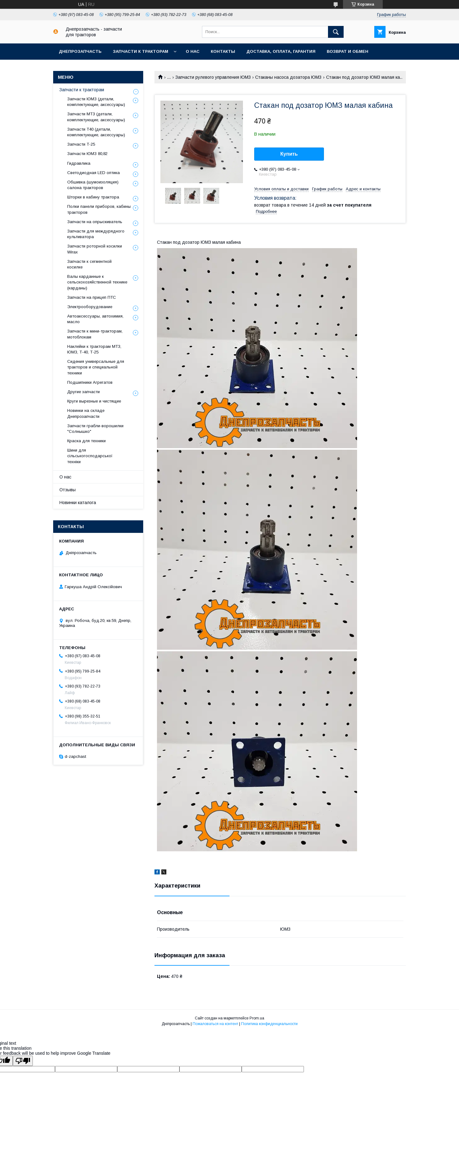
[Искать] (336, 32)
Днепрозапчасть (80, 51)
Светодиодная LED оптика (93, 172)
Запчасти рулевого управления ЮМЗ (213, 77)
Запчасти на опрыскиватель (94, 221)
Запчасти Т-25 (81, 144)
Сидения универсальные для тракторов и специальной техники (95, 367)
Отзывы (67, 489)
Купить (289, 154)
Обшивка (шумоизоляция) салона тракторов (93, 185)
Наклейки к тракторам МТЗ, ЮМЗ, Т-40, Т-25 (94, 349)
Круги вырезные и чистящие (94, 401)
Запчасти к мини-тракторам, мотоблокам (95, 334)
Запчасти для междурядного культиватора (95, 234)
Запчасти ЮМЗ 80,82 (87, 153)
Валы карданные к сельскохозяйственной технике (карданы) (97, 282)
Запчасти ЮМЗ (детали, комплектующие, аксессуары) (96, 102)
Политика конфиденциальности (269, 1024)
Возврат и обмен (347, 51)
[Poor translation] (23, 1061)
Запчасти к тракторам (140, 51)
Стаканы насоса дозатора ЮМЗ (288, 77)
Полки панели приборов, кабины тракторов (99, 209)
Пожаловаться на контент (215, 1024)
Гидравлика (78, 163)
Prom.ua (257, 1018)
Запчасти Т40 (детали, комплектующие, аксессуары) (96, 132)
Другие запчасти (83, 391)
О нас (192, 51)
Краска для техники (86, 440)
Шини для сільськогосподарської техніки (90, 456)
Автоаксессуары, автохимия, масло (95, 319)
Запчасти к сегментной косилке (89, 264)
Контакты (223, 51)
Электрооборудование (89, 306)
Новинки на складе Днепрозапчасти (85, 413)
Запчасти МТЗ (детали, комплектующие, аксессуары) (96, 117)
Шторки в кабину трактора (93, 197)
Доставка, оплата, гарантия (280, 51)
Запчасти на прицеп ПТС (91, 297)
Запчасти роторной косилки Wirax (94, 249)
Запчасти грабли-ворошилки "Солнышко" (95, 428)
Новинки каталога (77, 502)
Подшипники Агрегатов (90, 382)
